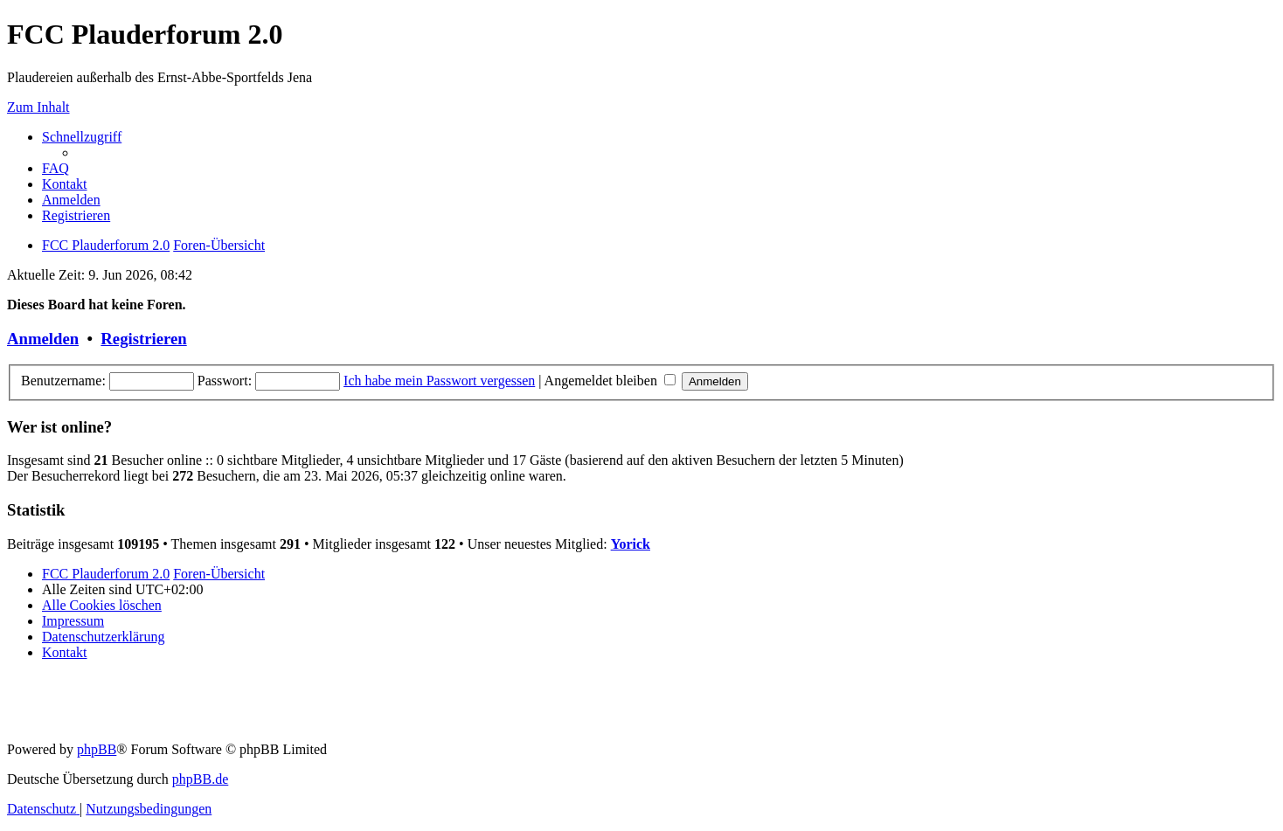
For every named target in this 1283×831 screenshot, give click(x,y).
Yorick (630, 544)
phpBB (96, 749)
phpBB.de (200, 779)
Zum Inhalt (38, 107)
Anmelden (43, 338)
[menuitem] (55, 168)
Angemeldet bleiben (610, 380)
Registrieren (143, 338)
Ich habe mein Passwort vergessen (439, 380)
